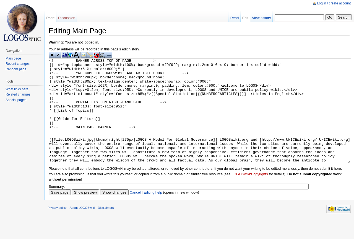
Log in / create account (334, 3)
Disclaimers (106, 228)
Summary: (57, 207)
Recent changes (18, 64)
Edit (245, 18)
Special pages (16, 100)
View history (261, 18)
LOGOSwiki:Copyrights (249, 195)
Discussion (66, 18)
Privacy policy (57, 228)
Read (234, 18)
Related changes (18, 94)
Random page (16, 69)
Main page (13, 58)
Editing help (153, 213)
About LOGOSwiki (82, 228)
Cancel (135, 213)
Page (50, 18)
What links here (17, 89)
